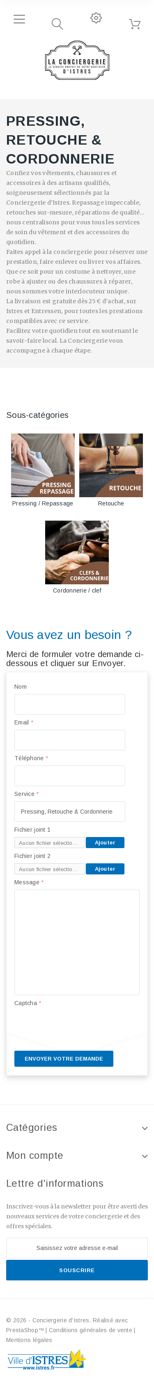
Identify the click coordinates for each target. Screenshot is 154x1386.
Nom (20, 686)
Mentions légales (29, 1340)
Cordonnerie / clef (77, 590)
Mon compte (35, 1155)
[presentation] (76, 1026)
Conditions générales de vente (90, 1330)
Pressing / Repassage (43, 503)
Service (26, 794)
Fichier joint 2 (32, 856)
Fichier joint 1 (32, 829)
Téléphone (31, 758)
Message (29, 882)
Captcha (27, 1003)
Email (23, 722)
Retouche (111, 503)
